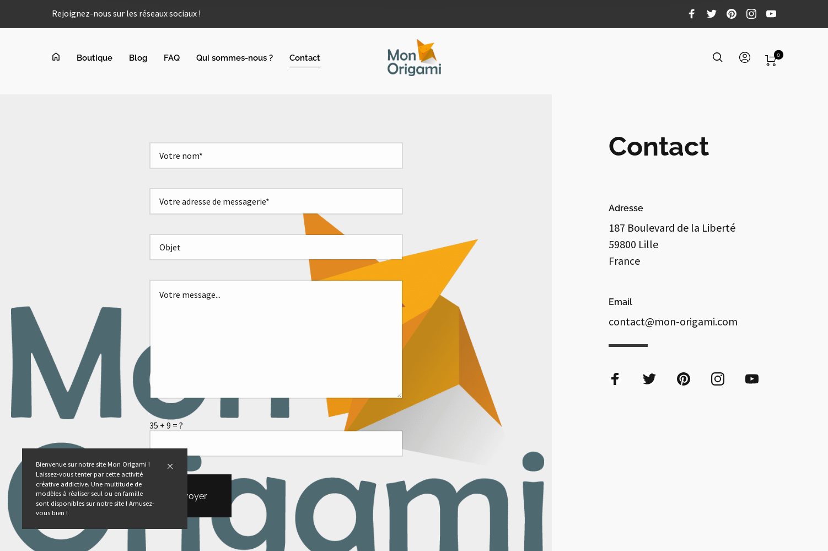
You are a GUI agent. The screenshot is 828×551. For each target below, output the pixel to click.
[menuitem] (64, 58)
